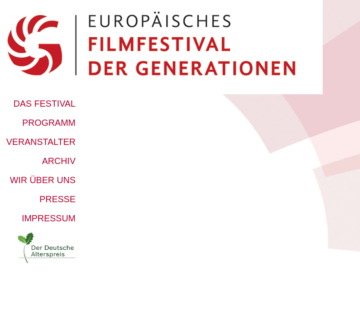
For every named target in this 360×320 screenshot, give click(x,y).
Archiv (59, 161)
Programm (49, 123)
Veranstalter (41, 142)
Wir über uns (43, 180)
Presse (58, 199)
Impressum (49, 218)
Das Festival (44, 103)
